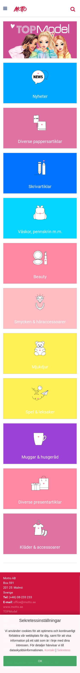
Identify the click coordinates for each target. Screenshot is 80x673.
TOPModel (10, 611)
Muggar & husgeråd (40, 457)
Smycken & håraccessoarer (40, 321)
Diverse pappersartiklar (40, 141)
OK (40, 661)
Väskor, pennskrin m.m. (40, 231)
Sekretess (63, 650)
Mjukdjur (40, 366)
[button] (6, 8)
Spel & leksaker (40, 411)
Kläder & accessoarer (40, 547)
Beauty (40, 276)
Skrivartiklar (40, 186)
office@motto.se (24, 602)
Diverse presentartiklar (40, 502)
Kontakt (50, 650)
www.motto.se (13, 606)
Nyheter (40, 96)
